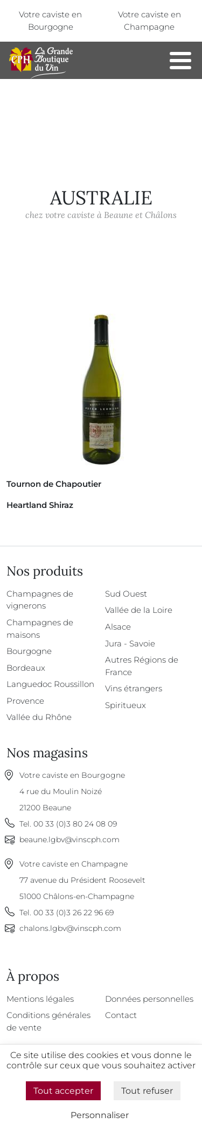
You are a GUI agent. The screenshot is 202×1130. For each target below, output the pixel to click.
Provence (25, 701)
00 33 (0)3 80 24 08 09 (75, 824)
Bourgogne (29, 651)
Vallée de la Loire (138, 610)
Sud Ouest (126, 594)
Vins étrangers (133, 688)
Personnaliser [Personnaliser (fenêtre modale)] (100, 1115)
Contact (121, 1015)
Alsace (118, 627)
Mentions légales (40, 999)
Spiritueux (125, 705)
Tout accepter (63, 1091)
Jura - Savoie (130, 643)
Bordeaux (25, 668)
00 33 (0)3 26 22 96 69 (73, 912)
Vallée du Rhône (39, 717)
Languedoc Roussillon (50, 684)
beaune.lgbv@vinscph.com (69, 839)
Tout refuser (147, 1091)
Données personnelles (149, 999)
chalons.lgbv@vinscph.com (70, 928)
